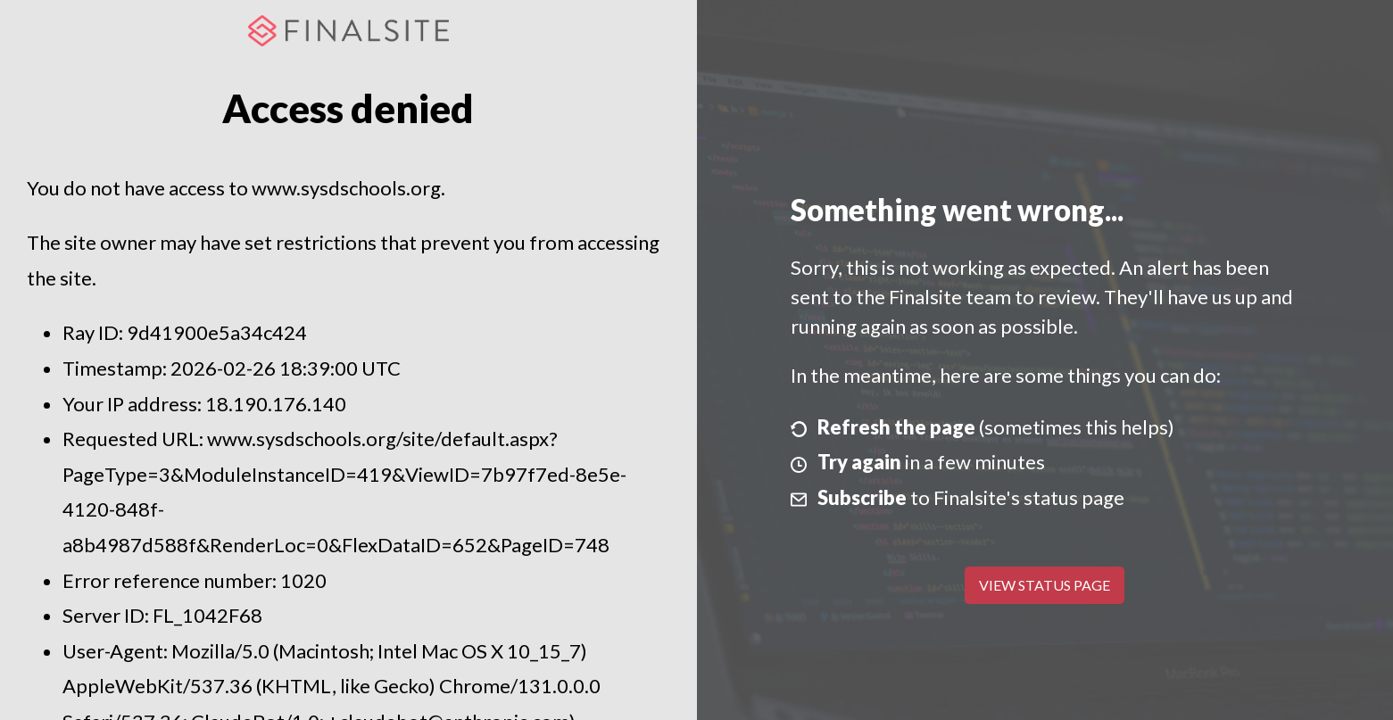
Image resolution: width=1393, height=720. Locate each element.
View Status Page (1044, 584)
